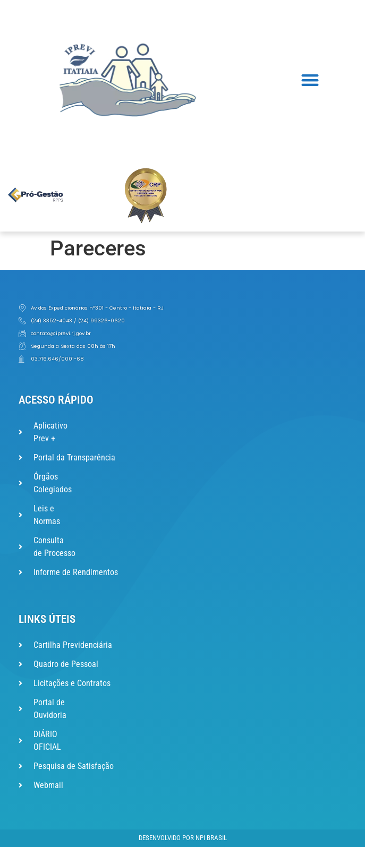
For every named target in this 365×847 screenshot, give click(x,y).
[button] (310, 80)
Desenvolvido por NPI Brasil (183, 838)
